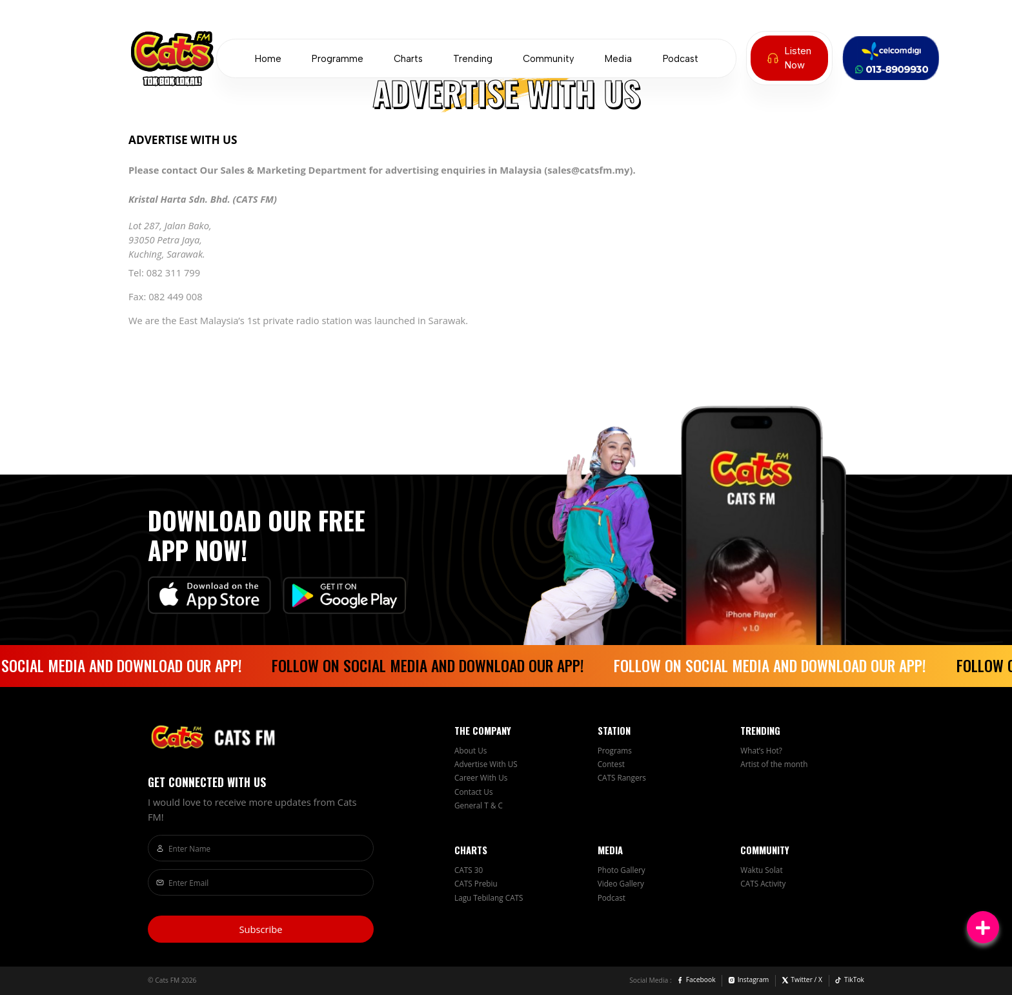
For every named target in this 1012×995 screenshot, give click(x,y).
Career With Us (480, 777)
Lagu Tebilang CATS (488, 897)
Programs (615, 750)
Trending (472, 59)
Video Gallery (621, 883)
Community (548, 59)
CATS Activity (762, 883)
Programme (337, 59)
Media (618, 59)
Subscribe (260, 929)
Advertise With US (486, 764)
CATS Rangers (622, 777)
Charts (408, 59)
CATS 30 (468, 870)
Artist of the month (773, 764)
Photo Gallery (621, 870)
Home (268, 59)
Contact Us (473, 791)
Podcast (680, 59)
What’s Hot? (761, 750)
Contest (611, 764)
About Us (470, 750)
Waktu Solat (761, 870)
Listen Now (789, 58)
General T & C (478, 805)
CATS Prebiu (476, 883)
